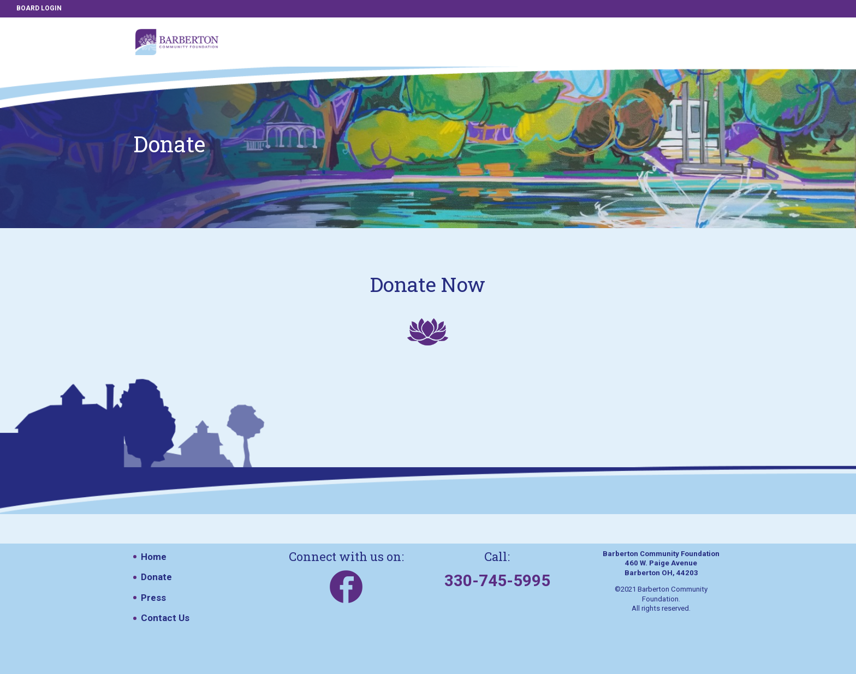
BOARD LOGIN (39, 8)
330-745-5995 (497, 580)
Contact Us (165, 617)
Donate (156, 576)
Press (153, 597)
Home (154, 556)
